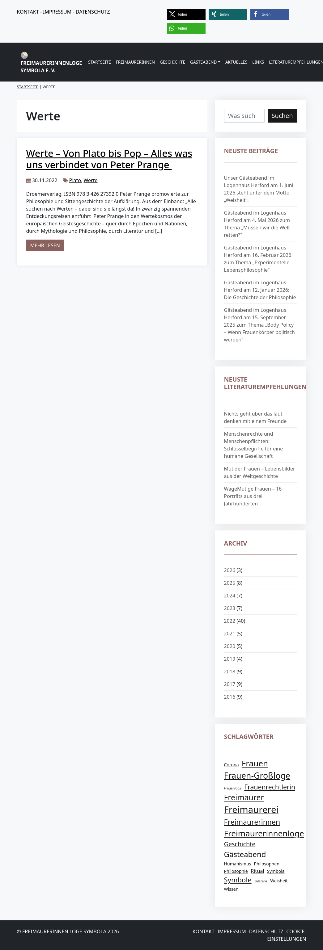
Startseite (99, 62)
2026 (230, 570)
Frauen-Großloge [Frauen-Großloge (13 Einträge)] (257, 775)
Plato (75, 180)
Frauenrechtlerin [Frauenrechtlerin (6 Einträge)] (269, 786)
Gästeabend (203, 62)
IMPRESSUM (57, 11)
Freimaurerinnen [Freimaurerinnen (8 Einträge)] (252, 822)
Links (258, 62)
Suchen (282, 115)
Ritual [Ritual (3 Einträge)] (257, 870)
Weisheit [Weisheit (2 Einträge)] (278, 881)
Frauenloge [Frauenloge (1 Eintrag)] (233, 788)
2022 (230, 620)
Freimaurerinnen (135, 62)
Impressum (232, 931)
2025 (230, 583)
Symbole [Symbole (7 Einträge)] (238, 879)
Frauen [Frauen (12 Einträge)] (255, 763)
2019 (230, 658)
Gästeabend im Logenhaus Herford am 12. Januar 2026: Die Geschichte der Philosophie (260, 290)
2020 (230, 646)
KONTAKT (28, 11)
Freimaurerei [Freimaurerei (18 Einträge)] (251, 809)
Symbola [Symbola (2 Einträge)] (276, 871)
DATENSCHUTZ (93, 11)
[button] (186, 14)
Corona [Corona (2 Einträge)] (231, 765)
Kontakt (204, 931)
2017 (230, 684)
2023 (230, 608)
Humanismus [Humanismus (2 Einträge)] (237, 864)
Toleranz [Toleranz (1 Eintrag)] (260, 881)
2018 (230, 671)
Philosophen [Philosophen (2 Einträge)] (266, 864)
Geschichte (172, 62)
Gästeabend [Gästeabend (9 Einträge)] (245, 854)
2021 (230, 633)
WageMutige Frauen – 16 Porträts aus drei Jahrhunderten (253, 496)
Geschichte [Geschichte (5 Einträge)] (240, 844)
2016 (230, 696)
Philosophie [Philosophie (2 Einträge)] (236, 871)
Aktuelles (236, 62)
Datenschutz (266, 931)
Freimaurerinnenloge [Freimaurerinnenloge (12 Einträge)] (264, 833)
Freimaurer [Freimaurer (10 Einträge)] (244, 797)
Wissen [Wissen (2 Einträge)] (231, 889)
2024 (230, 595)
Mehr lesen (47, 245)
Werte (90, 180)
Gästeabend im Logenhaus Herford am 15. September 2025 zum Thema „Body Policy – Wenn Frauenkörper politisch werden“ (259, 325)
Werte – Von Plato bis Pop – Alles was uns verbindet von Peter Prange (109, 159)
